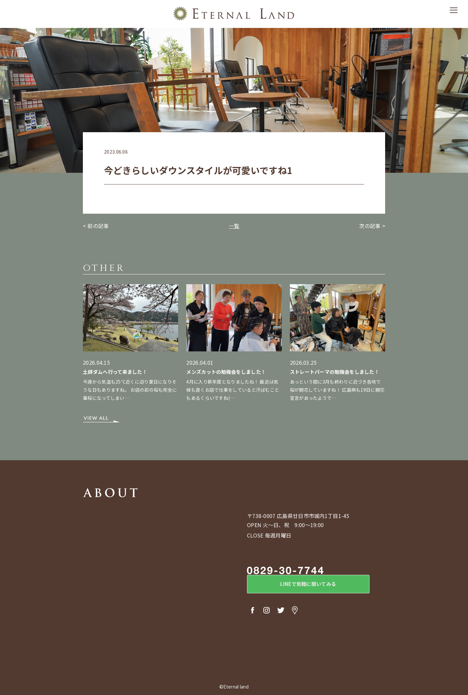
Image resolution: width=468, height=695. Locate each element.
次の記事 (369, 226)
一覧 (234, 226)
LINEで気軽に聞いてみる (301, 585)
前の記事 (98, 226)
